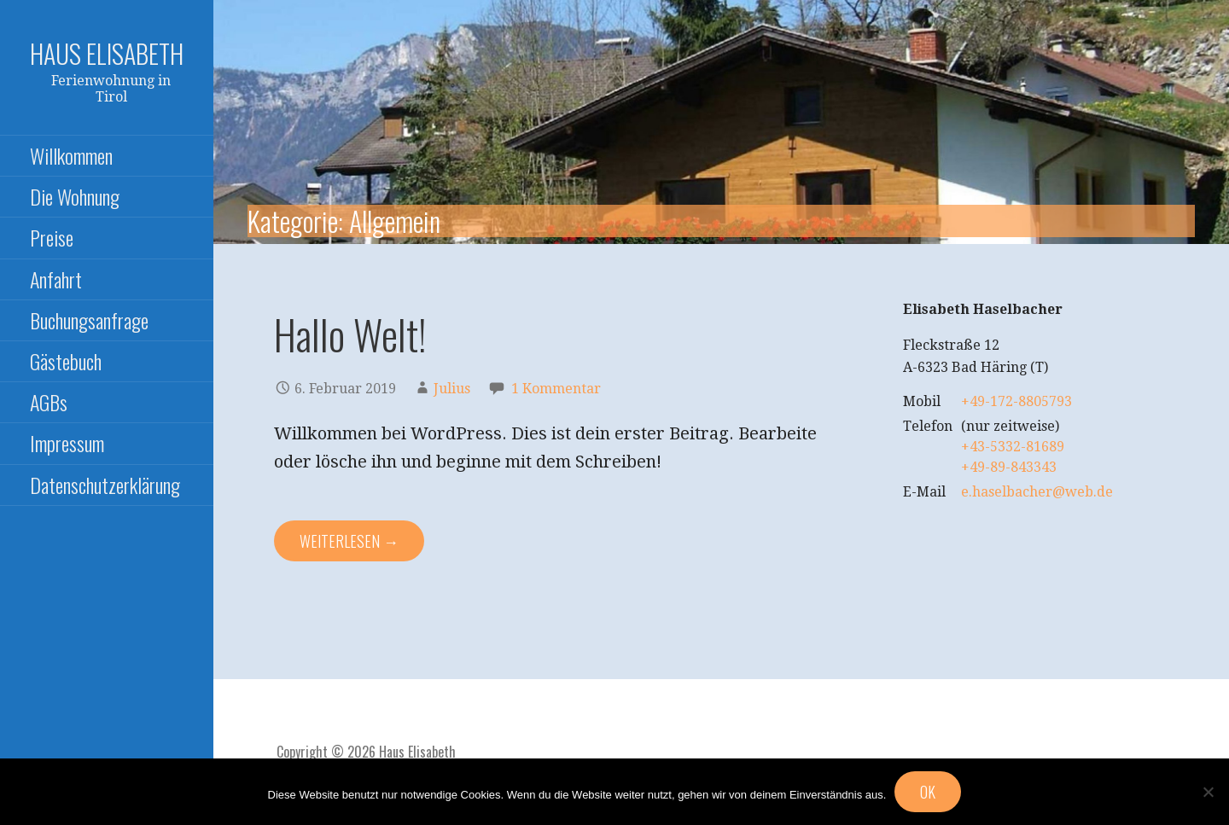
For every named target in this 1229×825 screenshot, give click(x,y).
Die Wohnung (74, 196)
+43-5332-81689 (1012, 447)
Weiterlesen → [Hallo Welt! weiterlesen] (349, 541)
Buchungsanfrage (89, 320)
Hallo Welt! (350, 334)
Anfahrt (56, 279)
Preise (51, 237)
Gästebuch (66, 361)
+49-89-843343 (1009, 467)
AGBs (48, 401)
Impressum (67, 442)
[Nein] (1207, 791)
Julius (452, 389)
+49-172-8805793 (1016, 401)
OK (927, 792)
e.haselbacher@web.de (1037, 492)
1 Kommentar (556, 389)
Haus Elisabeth (106, 53)
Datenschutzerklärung (105, 484)
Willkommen (71, 155)
